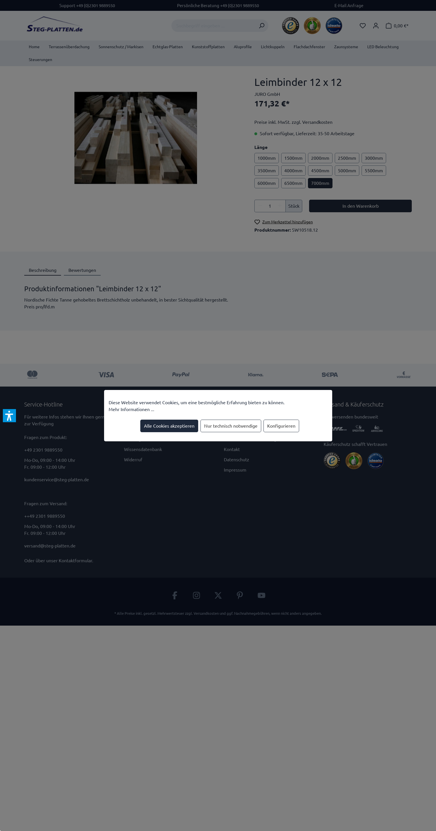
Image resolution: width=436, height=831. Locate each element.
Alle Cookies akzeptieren (169, 425)
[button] (9, 415)
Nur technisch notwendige (230, 425)
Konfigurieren (281, 425)
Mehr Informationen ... (131, 409)
